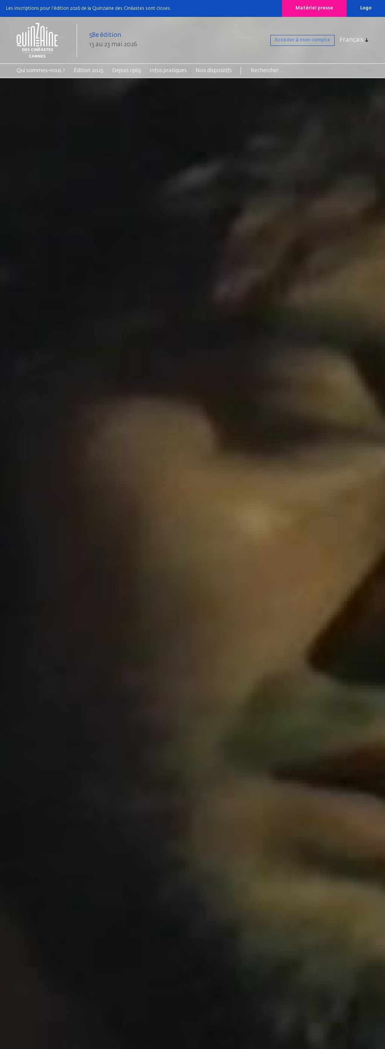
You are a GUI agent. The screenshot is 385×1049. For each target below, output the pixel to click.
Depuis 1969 (126, 70)
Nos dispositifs (214, 70)
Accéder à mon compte (292, 40)
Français (352, 40)
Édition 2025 (88, 70)
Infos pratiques (168, 70)
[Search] (280, 70)
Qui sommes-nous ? (41, 70)
